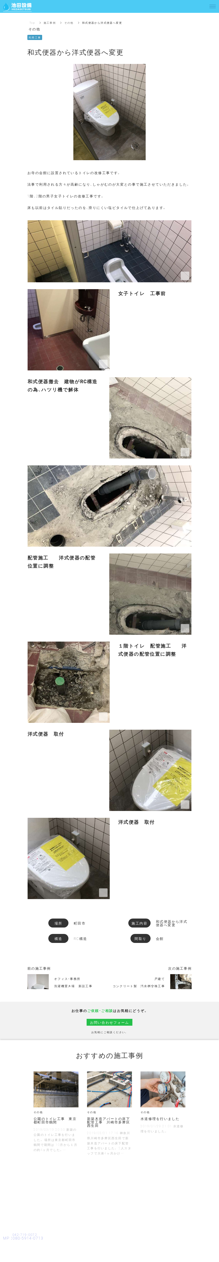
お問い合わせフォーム (109, 1022)
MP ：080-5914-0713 (23, 1238)
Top (32, 23)
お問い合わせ (109, 1252)
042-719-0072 (26, 1234)
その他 (69, 23)
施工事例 (50, 23)
